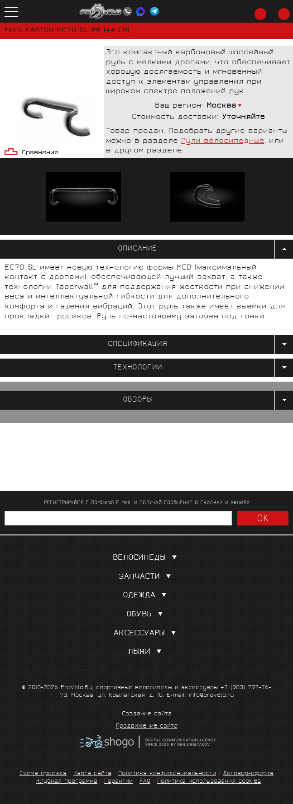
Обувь (146, 615)
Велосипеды (147, 558)
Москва (221, 106)
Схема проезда (43, 774)
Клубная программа (66, 781)
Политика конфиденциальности (167, 774)
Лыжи (146, 652)
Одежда (146, 596)
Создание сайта (147, 714)
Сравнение (40, 153)
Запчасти (147, 577)
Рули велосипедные (222, 141)
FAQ (144, 781)
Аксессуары (147, 633)
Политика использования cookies (209, 781)
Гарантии (118, 781)
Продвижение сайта (147, 726)
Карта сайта (92, 774)
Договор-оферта (248, 774)
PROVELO (101, 11)
